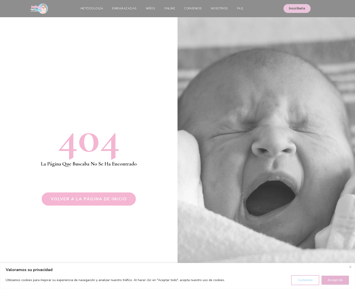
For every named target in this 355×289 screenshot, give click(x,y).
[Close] (350, 267)
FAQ (240, 9)
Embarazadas (124, 9)
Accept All (335, 280)
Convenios (193, 9)
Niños (150, 9)
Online (169, 9)
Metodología (92, 9)
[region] (177, 276)
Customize (305, 280)
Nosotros (219, 9)
